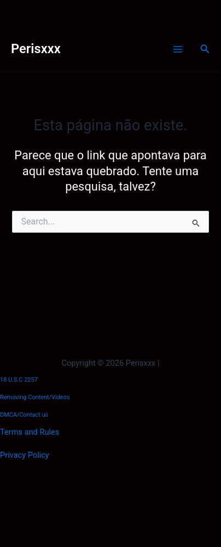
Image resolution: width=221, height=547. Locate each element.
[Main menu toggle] (177, 49)
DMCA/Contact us (24, 414)
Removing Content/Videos (35, 397)
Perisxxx (36, 48)
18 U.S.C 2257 (19, 379)
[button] (205, 49)
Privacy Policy (24, 455)
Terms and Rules (29, 432)
